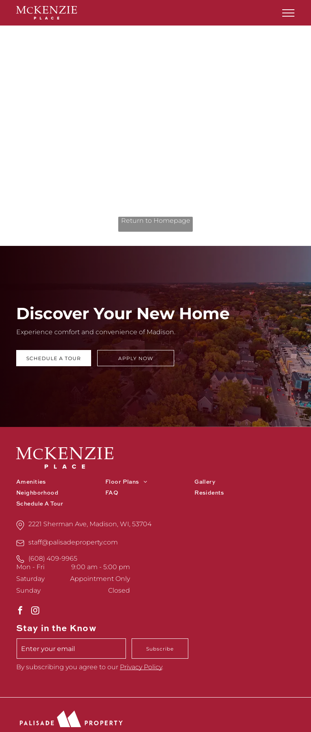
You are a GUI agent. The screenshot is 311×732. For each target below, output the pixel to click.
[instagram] (35, 611)
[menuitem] (60, 482)
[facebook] (20, 611)
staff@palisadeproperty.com (73, 542)
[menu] (288, 12)
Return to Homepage (155, 220)
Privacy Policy (141, 667)
